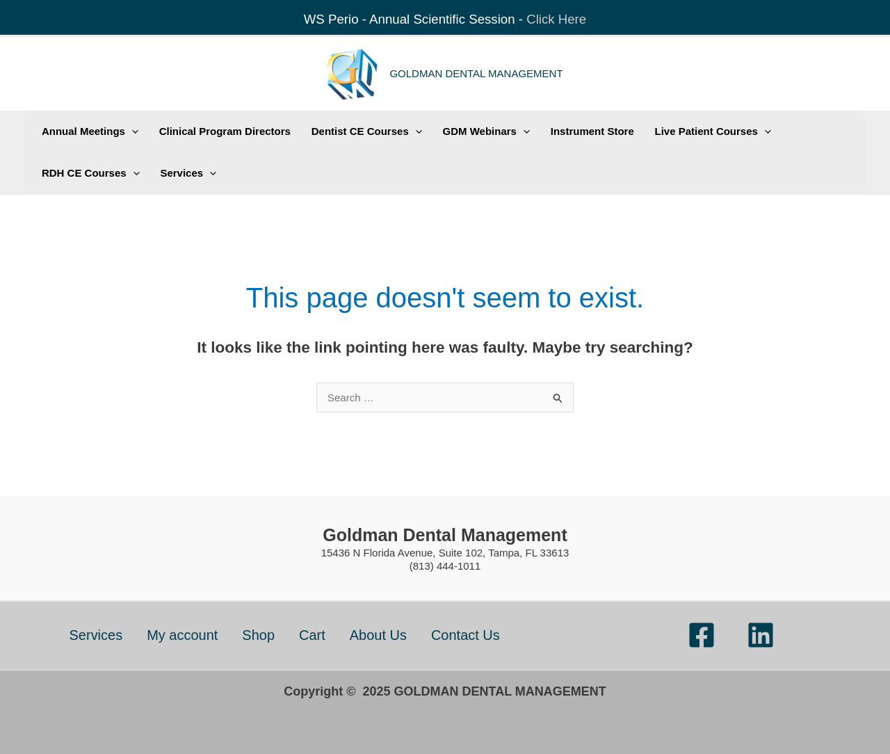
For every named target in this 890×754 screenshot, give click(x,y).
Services (180, 173)
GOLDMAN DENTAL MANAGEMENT (476, 73)
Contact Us (465, 635)
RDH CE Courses (88, 173)
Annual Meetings (87, 131)
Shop (258, 635)
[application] (129, 131)
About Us (378, 635)
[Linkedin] (760, 635)
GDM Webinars (468, 131)
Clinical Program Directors (217, 131)
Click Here (556, 19)
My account (182, 635)
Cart (312, 635)
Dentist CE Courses (354, 131)
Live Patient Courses (684, 131)
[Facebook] (701, 635)
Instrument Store (569, 131)
